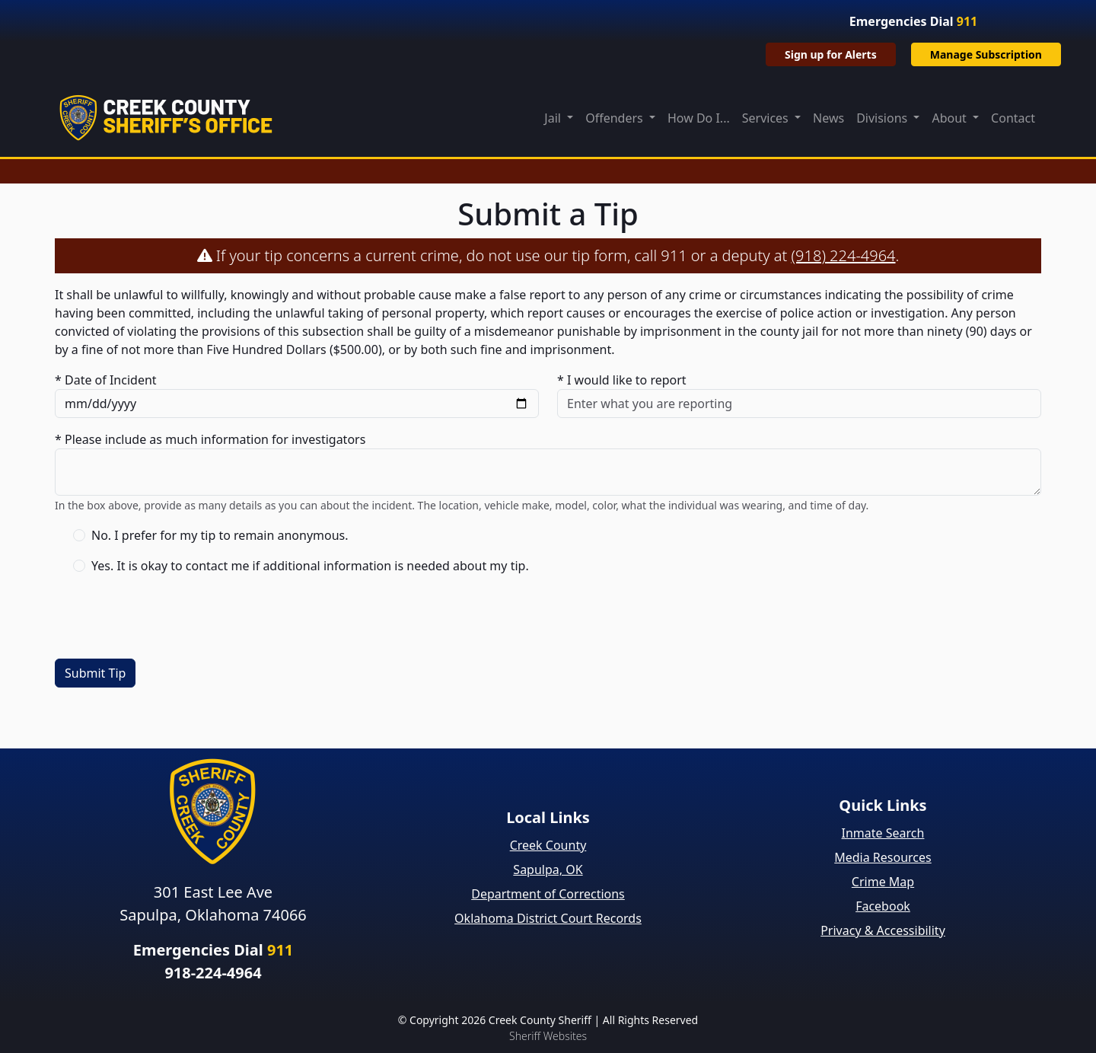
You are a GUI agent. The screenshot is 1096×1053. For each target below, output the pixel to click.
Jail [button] (554, 118)
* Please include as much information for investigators (210, 439)
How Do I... (698, 118)
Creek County (548, 845)
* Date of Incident (106, 380)
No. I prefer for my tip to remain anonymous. (220, 535)
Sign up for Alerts (831, 54)
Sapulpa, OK (547, 869)
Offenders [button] (615, 118)
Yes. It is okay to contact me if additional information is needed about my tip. (310, 565)
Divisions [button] (883, 118)
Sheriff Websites (548, 1036)
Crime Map (883, 881)
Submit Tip (95, 673)
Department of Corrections (548, 893)
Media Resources (883, 857)
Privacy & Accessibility (882, 930)
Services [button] (767, 118)
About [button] (951, 118)
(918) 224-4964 (844, 255)
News (828, 118)
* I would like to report (622, 380)
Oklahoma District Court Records (548, 918)
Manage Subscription (986, 54)
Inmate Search (883, 833)
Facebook (882, 906)
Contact (1013, 118)
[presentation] (170, 616)
